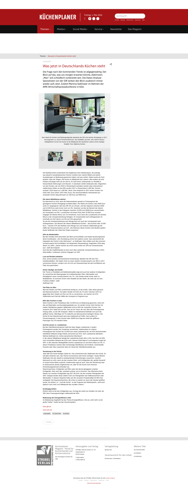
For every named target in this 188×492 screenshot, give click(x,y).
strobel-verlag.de (110, 478)
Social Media (81, 29)
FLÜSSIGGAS (138, 456)
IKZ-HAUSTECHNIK (139, 449)
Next (107, 122)
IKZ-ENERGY (137, 453)
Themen (45, 29)
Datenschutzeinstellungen (94, 483)
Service (99, 29)
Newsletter (116, 29)
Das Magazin (135, 29)
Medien (62, 29)
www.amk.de (47, 410)
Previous (42, 122)
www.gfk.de (47, 406)
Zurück (47, 422)
